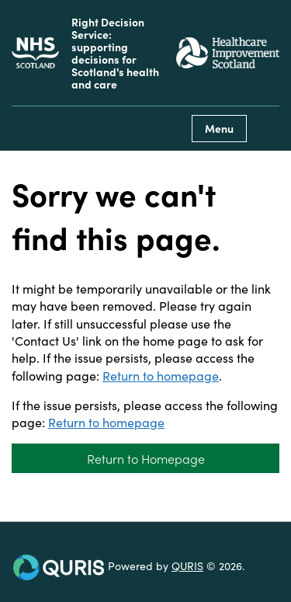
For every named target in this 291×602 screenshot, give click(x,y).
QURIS (187, 565)
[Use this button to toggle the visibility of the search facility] (267, 128)
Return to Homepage (146, 458)
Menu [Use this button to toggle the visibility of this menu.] (219, 128)
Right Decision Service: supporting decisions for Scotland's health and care (115, 53)
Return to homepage (160, 375)
